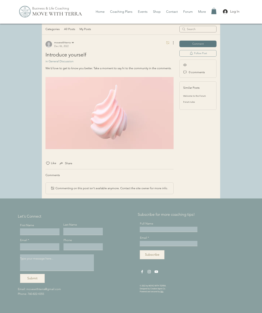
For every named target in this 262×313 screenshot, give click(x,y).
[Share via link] (65, 163)
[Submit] (32, 278)
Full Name (146, 223)
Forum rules (189, 102)
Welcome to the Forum (194, 96)
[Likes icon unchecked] (47, 163)
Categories (52, 29)
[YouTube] (156, 271)
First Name (27, 225)
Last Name (70, 224)
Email (23, 240)
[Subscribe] (152, 254)
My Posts (85, 29)
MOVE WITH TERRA (57, 13)
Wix (161, 292)
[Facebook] (142, 271)
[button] (214, 11)
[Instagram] (149, 271)
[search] (198, 29)
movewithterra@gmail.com (43, 289)
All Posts (69, 29)
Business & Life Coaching (50, 8)
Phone (67, 240)
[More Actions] (171, 43)
